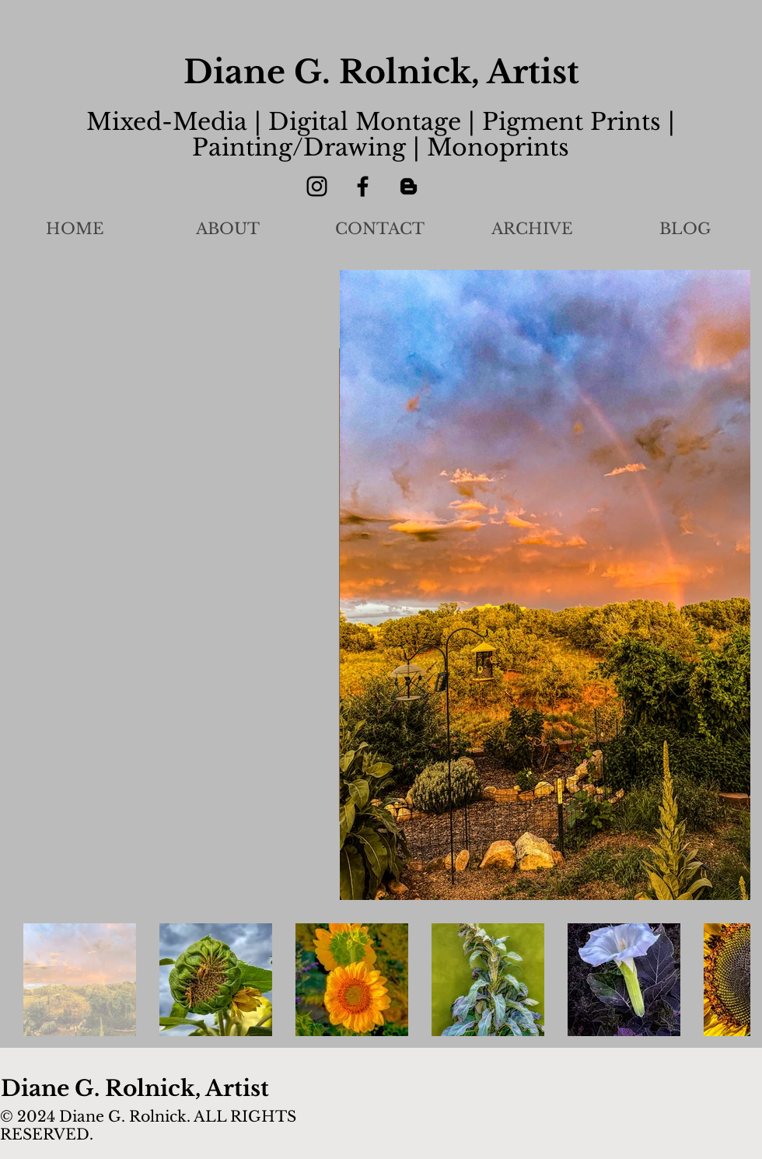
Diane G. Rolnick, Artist (381, 72)
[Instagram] (316, 186)
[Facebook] (362, 186)
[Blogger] (408, 186)
